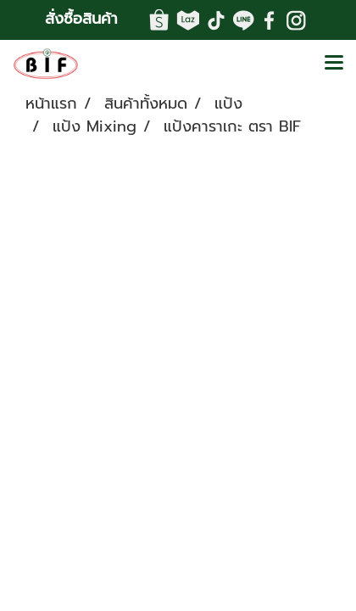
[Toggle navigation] (334, 63)
